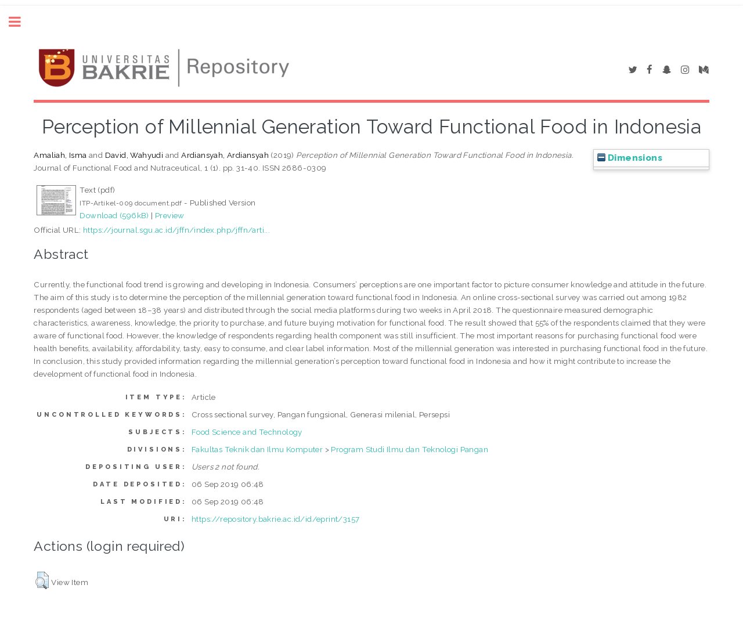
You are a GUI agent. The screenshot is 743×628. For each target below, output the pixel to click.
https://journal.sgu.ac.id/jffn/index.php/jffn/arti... (176, 229)
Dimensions (629, 158)
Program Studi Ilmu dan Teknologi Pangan (409, 449)
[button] (42, 580)
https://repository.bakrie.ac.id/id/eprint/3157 (275, 519)
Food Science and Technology (247, 431)
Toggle (21, 22)
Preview (170, 215)
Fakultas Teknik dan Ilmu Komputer (257, 449)
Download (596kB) (114, 215)
